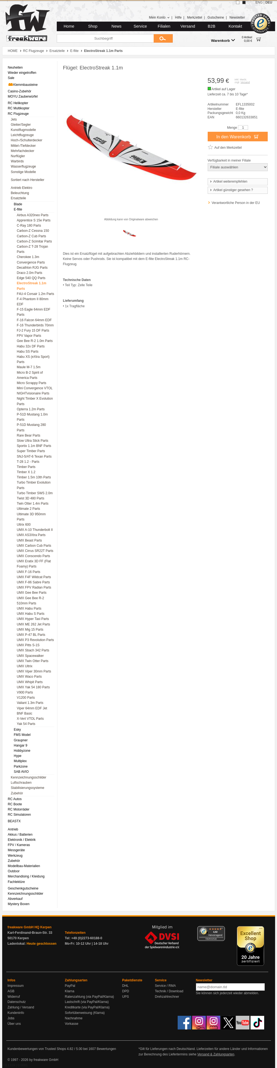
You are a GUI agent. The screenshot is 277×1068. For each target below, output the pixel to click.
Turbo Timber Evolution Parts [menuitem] (34, 485)
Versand (187, 26)
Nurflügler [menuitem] (18, 156)
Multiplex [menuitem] (20, 761)
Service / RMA (165, 986)
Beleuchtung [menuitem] (20, 193)
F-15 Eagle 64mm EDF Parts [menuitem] (33, 312)
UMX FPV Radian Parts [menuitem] (34, 587)
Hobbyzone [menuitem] (22, 751)
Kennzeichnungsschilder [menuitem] (28, 777)
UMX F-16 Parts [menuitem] (28, 572)
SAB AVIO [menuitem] (21, 772)
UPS (125, 997)
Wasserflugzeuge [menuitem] (23, 166)
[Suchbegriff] (105, 38)
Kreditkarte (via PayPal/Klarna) (87, 1007)
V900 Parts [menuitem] (25, 692)
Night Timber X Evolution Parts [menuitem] (35, 401)
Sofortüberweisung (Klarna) (85, 1013)
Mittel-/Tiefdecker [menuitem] (23, 146)
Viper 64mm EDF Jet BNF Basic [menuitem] (32, 710)
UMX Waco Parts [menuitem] (29, 676)
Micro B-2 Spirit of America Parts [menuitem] (30, 375)
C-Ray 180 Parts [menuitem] (29, 225)
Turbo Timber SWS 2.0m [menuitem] (35, 493)
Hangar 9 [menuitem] (20, 745)
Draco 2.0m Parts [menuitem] (29, 273)
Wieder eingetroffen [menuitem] (22, 73)
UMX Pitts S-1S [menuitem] (28, 645)
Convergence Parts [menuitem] (31, 262)
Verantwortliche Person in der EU (236, 203)
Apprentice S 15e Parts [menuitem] (33, 220)
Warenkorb (223, 40)
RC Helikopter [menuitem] (18, 103)
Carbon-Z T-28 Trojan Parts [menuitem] (32, 249)
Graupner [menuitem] (21, 740)
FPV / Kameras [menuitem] (19, 845)
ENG (259, 2)
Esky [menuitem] (17, 729)
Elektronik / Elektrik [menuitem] (22, 840)
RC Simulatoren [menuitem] (19, 815)
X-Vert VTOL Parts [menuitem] (30, 719)
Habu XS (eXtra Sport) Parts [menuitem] (33, 359)
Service (140, 26)
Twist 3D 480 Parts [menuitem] (30, 498)
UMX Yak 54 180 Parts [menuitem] (33, 687)
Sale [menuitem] (11, 78)
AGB (11, 991)
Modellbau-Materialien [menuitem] (24, 866)
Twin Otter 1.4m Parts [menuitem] (33, 503)
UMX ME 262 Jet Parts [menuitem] (33, 624)
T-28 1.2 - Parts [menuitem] (28, 462)
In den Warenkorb (237, 136)
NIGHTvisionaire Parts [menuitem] (33, 393)
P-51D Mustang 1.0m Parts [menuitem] (32, 417)
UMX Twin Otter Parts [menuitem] (33, 661)
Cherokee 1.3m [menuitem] (28, 257)
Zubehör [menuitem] (17, 793)
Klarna (70, 991)
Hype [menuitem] (18, 756)
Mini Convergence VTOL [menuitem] (35, 388)
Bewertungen (106, 1049)
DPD (125, 991)
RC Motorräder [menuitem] (18, 809)
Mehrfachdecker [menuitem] (22, 151)
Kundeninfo (16, 1013)
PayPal (70, 986)
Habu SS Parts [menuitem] (27, 351)
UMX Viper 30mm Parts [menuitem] (34, 671)
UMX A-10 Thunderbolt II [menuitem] (35, 530)
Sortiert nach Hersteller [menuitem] (27, 180)
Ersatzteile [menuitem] (18, 198)
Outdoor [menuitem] (14, 871)
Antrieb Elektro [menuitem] (21, 188)
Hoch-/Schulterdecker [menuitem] (26, 140)
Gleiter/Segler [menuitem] (21, 125)
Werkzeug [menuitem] (15, 856)
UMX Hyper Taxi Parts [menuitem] (33, 619)
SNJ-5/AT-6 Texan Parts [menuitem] (34, 456)
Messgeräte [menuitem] (16, 850)
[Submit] (163, 38)
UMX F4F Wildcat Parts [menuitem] (34, 577)
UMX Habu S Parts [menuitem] (30, 614)
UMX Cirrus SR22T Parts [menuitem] (35, 551)
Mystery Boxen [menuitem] (18, 904)
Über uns (14, 1024)
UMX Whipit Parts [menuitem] (30, 682)
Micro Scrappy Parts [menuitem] (31, 383)
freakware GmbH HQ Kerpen (30, 927)
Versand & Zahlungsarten (215, 1054)
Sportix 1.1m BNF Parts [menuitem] (34, 446)
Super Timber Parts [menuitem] (31, 451)
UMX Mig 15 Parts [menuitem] (30, 629)
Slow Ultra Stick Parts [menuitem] (32, 441)
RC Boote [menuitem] (15, 804)
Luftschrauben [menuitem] (21, 783)
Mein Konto (159, 17)
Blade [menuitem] (18, 204)
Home (69, 26)
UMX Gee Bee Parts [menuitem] (32, 593)
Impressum (16, 986)
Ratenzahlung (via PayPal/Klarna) (89, 997)
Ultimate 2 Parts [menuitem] (28, 509)
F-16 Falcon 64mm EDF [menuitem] (34, 320)
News (117, 26)
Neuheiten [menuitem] (15, 67)
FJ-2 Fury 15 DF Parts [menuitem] (33, 330)
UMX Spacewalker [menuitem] (30, 656)
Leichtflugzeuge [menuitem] (22, 135)
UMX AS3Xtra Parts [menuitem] (31, 535)
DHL (125, 986)
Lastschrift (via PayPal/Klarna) (87, 1002)
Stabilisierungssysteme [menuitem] (27, 788)
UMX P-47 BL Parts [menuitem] (31, 635)
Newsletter (237, 17)
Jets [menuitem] (14, 119)
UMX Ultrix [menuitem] (24, 666)
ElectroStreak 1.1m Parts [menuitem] (31, 285)
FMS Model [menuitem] (22, 735)
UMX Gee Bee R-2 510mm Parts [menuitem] (30, 600)
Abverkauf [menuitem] (15, 899)
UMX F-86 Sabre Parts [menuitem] (33, 582)
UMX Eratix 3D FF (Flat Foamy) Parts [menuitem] (34, 563)
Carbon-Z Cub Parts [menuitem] (31, 236)
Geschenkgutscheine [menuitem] (23, 888)
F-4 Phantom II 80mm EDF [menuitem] (33, 301)
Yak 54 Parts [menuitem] (26, 724)
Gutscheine (215, 17)
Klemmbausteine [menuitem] (23, 84)
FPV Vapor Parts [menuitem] (29, 336)
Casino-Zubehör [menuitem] (19, 91)
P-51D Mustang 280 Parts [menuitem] (31, 427)
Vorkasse (71, 1024)
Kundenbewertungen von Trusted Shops (37, 1049)
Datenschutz (17, 1002)
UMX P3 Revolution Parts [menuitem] (35, 640)
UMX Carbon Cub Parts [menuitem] (34, 546)
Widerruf (14, 997)
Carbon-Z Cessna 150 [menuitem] (33, 231)
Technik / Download (169, 991)
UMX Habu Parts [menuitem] (29, 608)
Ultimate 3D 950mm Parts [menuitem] (31, 516)
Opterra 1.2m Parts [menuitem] (31, 409)
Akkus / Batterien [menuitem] (20, 834)
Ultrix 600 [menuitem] (24, 524)
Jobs (11, 1018)
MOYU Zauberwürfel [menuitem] (23, 96)
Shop (92, 26)
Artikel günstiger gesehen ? (231, 190)
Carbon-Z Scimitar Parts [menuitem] (34, 241)
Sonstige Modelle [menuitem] (23, 172)
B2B (211, 26)
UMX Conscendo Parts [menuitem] (33, 556)
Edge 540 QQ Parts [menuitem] (31, 278)
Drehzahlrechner (167, 997)
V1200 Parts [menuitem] (26, 698)
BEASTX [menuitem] (14, 821)
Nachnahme (74, 1018)
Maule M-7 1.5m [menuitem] (29, 367)
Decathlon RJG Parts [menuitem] (32, 268)
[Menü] (221, 929)
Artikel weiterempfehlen (228, 181)
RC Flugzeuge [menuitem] (18, 114)
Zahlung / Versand (21, 1007)
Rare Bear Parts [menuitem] (28, 435)
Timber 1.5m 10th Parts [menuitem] (34, 477)
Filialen (164, 26)
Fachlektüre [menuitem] (16, 882)
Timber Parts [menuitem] (26, 467)
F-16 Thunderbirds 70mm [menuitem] (35, 325)
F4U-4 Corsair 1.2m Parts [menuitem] (35, 294)
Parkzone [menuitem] (21, 766)
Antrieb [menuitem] (13, 829)
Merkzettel (194, 17)
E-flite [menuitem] (18, 209)
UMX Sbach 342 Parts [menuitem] (33, 650)
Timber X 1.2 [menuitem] (26, 472)
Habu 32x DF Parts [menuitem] (31, 346)
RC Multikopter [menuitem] (18, 108)
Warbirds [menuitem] (17, 161)
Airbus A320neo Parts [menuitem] (33, 215)
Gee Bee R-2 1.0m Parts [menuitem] (35, 341)
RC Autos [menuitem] (15, 799)
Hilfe (178, 17)
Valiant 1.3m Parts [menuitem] (30, 703)
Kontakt (235, 26)
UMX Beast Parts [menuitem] (29, 540)
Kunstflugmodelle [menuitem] (23, 130)
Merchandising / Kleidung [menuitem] (26, 876)
